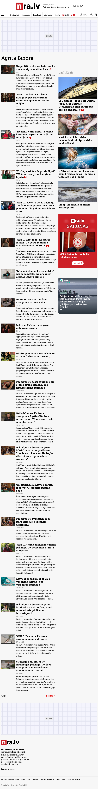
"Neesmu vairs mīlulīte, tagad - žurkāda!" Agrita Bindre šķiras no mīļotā (35, 134)
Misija (17, 780)
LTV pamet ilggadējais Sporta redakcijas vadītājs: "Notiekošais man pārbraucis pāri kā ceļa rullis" (76, 105)
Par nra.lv (4, 780)
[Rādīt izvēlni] (2, 14)
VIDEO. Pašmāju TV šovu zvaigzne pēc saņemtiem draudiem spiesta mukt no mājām (32, 99)
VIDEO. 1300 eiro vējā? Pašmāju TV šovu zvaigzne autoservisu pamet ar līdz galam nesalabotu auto (35, 207)
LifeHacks (48, 15)
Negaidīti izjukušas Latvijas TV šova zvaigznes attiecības (36, 67)
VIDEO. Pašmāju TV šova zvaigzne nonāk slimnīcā (31, 637)
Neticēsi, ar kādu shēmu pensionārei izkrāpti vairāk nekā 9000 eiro (75, 140)
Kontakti (77, 780)
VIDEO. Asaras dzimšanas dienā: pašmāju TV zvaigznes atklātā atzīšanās (36, 547)
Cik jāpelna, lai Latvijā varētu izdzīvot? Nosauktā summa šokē (34, 487)
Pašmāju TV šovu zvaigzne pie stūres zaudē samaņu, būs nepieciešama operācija (35, 384)
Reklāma (11, 780)
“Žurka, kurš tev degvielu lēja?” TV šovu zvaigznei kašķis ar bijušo (35, 174)
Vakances (71, 780)
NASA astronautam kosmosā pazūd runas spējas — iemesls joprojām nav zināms (76, 173)
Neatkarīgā (14, 15)
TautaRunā (37, 15)
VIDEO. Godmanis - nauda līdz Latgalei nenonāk (74, 256)
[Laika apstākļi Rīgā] (78, 6)
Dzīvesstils (26, 15)
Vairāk (78, 263)
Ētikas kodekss (61, 780)
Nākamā (51, 695)
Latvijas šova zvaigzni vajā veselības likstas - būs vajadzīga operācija (33, 581)
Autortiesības (51, 780)
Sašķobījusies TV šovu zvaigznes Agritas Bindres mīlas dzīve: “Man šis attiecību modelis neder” (35, 418)
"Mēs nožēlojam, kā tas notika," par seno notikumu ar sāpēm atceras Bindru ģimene (35, 273)
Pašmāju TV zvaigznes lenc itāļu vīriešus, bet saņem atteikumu (33, 521)
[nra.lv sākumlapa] (28, 6)
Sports (57, 15)
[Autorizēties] (95, 14)
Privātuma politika (25, 780)
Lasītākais (66, 72)
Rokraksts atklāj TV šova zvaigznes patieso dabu (31, 301)
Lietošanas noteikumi (39, 780)
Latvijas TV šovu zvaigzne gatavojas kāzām (32, 326)
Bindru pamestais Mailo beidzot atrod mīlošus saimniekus (36, 355)
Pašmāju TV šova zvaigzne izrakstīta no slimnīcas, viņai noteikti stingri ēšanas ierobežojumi (34, 609)
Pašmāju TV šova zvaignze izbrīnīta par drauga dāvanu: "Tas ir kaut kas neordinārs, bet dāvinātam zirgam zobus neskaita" (35, 453)
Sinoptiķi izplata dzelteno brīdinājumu (74, 206)
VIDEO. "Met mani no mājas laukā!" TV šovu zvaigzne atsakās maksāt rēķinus (33, 242)
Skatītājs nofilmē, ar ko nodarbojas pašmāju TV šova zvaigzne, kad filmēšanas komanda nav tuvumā (33, 666)
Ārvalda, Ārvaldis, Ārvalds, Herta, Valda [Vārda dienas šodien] (56, 7)
